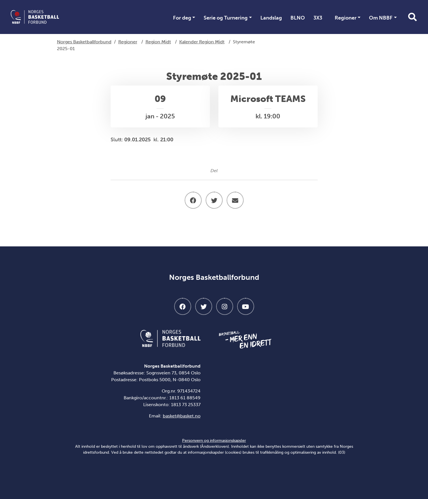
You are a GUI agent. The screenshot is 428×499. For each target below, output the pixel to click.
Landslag (271, 18)
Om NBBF (381, 18)
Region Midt (158, 41)
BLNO (297, 18)
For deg (182, 18)
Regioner (346, 18)
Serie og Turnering (226, 18)
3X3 (317, 18)
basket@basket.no (182, 416)
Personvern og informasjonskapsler (214, 440)
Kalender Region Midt (202, 41)
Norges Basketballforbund (84, 41)
